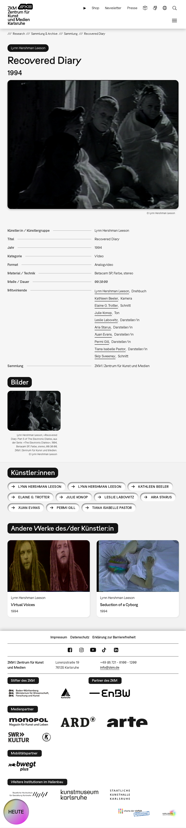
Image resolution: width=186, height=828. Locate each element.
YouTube (93, 650)
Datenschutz (79, 637)
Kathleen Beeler (106, 298)
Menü (174, 20)
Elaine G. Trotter (106, 305)
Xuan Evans (103, 334)
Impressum (58, 637)
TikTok (104, 650)
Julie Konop (103, 313)
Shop (95, 8)
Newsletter (113, 8)
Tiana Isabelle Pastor (110, 349)
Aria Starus (103, 327)
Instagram (81, 650)
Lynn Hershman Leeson (112, 291)
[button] (93, 144)
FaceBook (70, 650)
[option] (35, 425)
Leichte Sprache (145, 8)
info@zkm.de (109, 667)
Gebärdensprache (155, 8)
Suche (174, 8)
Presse (132, 8)
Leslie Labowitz (106, 320)
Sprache (165, 8)
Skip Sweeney (105, 356)
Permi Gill (102, 342)
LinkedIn (116, 650)
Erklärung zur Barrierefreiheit (114, 637)
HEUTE (16, 812)
